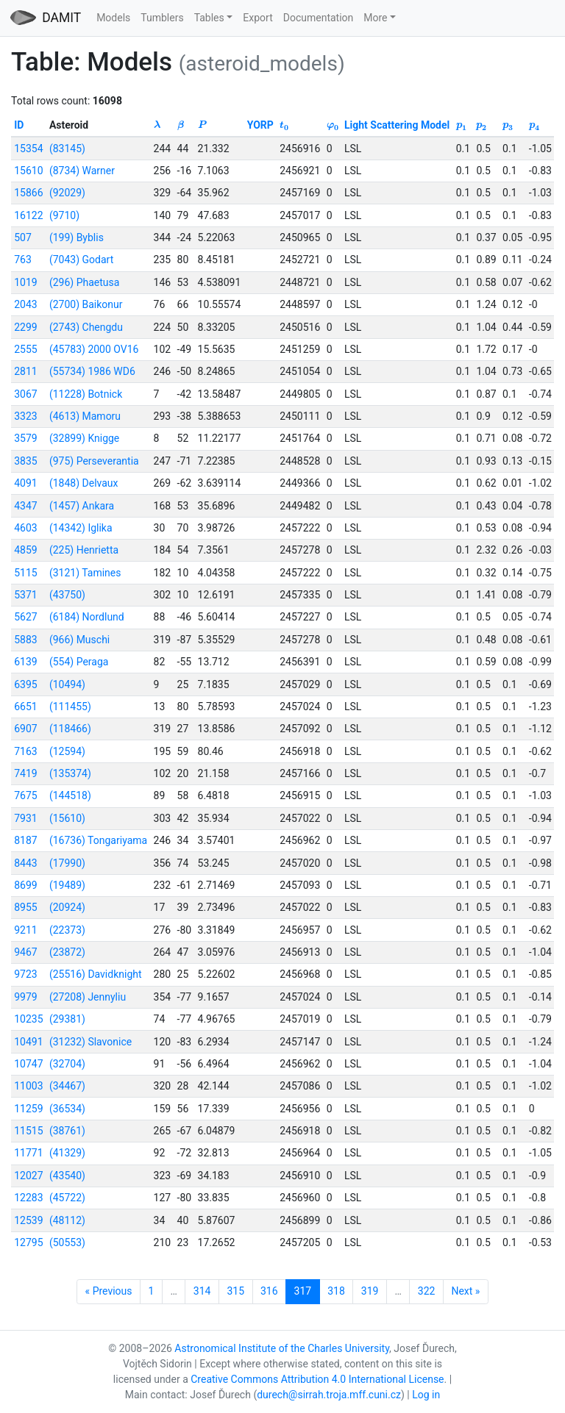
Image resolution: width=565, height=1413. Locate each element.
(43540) (67, 1175)
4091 (25, 483)
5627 (25, 617)
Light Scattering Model (396, 125)
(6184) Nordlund (86, 617)
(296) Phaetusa (84, 282)
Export (257, 18)
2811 (25, 371)
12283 (28, 1197)
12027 (28, 1175)
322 (427, 1291)
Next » (465, 1291)
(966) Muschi (79, 639)
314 (202, 1291)
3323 (25, 416)
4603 (25, 528)
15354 (28, 148)
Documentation (318, 18)
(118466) (70, 728)
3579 (25, 438)
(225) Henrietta (83, 550)
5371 (25, 595)
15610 (28, 170)
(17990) (67, 863)
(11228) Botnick (85, 394)
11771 (28, 1153)
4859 (25, 550)
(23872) (67, 952)
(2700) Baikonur (86, 304)
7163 (25, 751)
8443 (25, 863)
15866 (28, 192)
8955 (25, 907)
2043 (25, 304)
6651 (25, 706)
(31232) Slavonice (90, 1042)
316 (269, 1291)
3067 (25, 394)
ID (19, 125)
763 (23, 259)
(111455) (70, 706)
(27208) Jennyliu (87, 997)
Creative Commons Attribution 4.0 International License (317, 1379)
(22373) (67, 930)
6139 (25, 662)
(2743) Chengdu (86, 327)
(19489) (67, 885)
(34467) (67, 1086)
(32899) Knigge (84, 438)
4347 (25, 506)
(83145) (67, 148)
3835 (25, 461)
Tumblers (162, 18)
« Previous (108, 1291)
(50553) (67, 1242)
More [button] (375, 18)
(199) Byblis (76, 237)
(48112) (67, 1220)
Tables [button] (209, 18)
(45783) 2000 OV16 (94, 349)
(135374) (70, 773)
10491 (28, 1042)
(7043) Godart (81, 259)
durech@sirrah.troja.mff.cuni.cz (329, 1395)
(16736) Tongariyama (98, 840)
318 (336, 1291)
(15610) (67, 818)
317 (303, 1291)
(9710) (64, 215)
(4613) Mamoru (85, 416)
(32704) (67, 1064)
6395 (25, 684)
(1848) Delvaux (83, 483)
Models (113, 18)
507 (23, 237)
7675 (25, 795)
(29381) (67, 1019)
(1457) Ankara (81, 506)
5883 (25, 639)
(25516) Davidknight (95, 974)
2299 (25, 327)
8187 (25, 840)
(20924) (67, 907)
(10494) (67, 684)
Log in (426, 1395)
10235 (28, 1019)
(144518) (70, 795)
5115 (25, 573)
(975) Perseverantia (94, 461)
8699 (25, 885)
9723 (25, 974)
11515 (28, 1131)
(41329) (67, 1153)
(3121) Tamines (85, 573)
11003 (28, 1086)
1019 (25, 282)
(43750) (67, 595)
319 (370, 1291)
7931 (25, 818)
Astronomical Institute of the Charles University (281, 1348)
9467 (25, 952)
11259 (28, 1109)
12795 (28, 1242)
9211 (25, 930)
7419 (25, 773)
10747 (28, 1064)
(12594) (67, 751)
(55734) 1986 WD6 (92, 371)
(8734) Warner (82, 170)
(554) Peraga (78, 662)
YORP (260, 125)
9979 (25, 997)
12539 (28, 1220)
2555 (25, 349)
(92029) (67, 192)
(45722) (67, 1197)
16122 (28, 215)
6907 (25, 728)
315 (235, 1291)
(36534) (67, 1109)
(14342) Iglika (81, 528)
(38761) (67, 1131)
